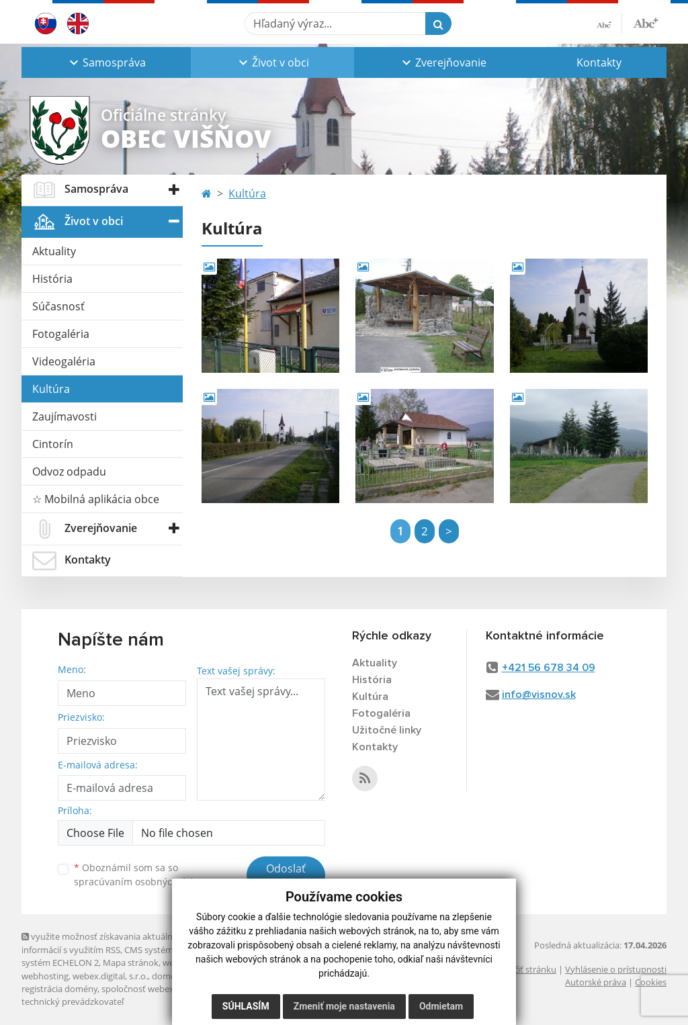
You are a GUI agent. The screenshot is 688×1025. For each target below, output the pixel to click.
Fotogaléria (60, 333)
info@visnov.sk (539, 694)
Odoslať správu (286, 876)
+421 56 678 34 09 (548, 667)
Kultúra (51, 389)
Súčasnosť (58, 306)
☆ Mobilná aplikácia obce (95, 499)
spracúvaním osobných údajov (142, 881)
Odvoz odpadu (69, 471)
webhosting (45, 976)
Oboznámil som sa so (142, 874)
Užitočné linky (386, 730)
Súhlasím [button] (245, 1006)
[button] (106, 62)
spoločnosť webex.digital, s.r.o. (162, 989)
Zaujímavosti (64, 416)
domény (168, 976)
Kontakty (598, 62)
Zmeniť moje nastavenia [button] (344, 1006)
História (52, 278)
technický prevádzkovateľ (73, 1001)
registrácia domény (59, 989)
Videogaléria (63, 361)
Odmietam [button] (441, 1006)
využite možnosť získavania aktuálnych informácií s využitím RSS (104, 942)
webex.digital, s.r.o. (110, 976)
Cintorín (52, 444)
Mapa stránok (131, 962)
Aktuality (54, 251)
